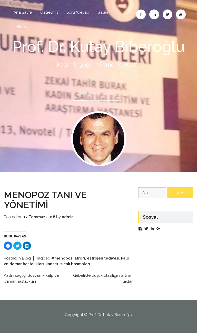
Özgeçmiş (49, 12)
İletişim (20, 27)
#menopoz (62, 258)
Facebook (141, 14)
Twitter (167, 14)
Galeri (102, 12)
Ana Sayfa (23, 12)
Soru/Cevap (77, 12)
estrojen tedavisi (103, 258)
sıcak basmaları (75, 264)
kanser (52, 264)
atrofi (79, 258)
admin (68, 217)
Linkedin (154, 14)
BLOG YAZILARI (97, 93)
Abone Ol (181, 14)
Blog (26, 258)
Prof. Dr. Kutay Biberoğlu (98, 46)
